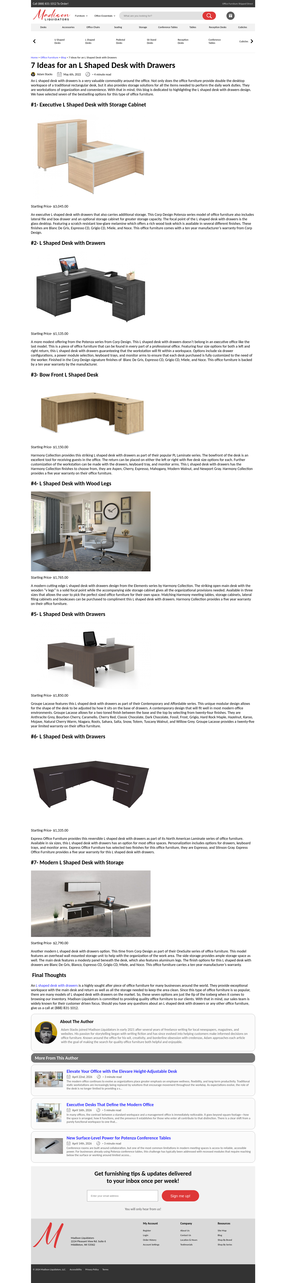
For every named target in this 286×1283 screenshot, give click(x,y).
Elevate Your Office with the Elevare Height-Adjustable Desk (122, 1071)
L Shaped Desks (90, 41)
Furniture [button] (81, 16)
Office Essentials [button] (105, 16)
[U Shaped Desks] (45, 48)
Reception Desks (217, 27)
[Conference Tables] (199, 48)
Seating (118, 27)
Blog (63, 57)
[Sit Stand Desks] (137, 48)
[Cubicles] (229, 48)
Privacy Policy (92, 1269)
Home (34, 57)
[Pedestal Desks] (106, 48)
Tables (192, 27)
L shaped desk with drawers (57, 985)
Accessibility (76, 1269)
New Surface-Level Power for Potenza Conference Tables (119, 1138)
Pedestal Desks (120, 41)
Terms (105, 1269)
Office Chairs (93, 27)
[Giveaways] (230, 19)
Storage (143, 27)
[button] (209, 16)
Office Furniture (49, 57)
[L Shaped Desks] (75, 48)
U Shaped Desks (60, 41)
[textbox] (122, 1195)
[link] (249, 16)
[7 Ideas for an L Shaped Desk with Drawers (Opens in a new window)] (143, 1080)
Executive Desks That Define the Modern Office (110, 1104)
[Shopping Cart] (249, 16)
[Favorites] (240, 19)
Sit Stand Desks (151, 41)
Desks (43, 27)
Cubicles (242, 27)
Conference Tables (168, 27)
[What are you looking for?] (163, 16)
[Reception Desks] (168, 48)
